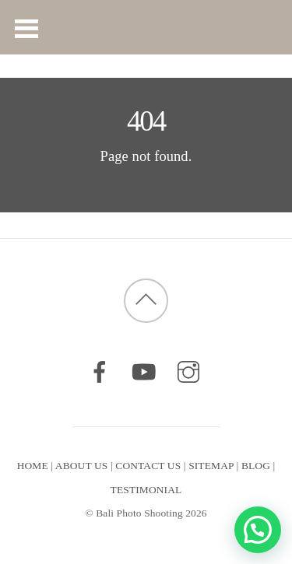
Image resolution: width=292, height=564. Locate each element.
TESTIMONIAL (146, 490)
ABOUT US (81, 465)
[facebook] (99, 371)
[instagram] (188, 371)
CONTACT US (148, 465)
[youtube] (144, 371)
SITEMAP (211, 465)
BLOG (255, 465)
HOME (32, 465)
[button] (257, 529)
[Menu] (27, 27)
